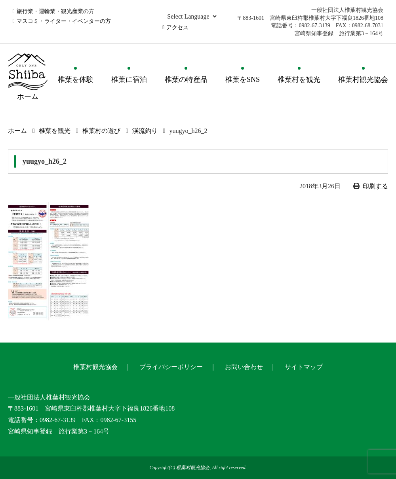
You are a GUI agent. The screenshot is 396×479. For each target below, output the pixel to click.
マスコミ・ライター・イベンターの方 (64, 21)
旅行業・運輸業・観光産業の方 (55, 11)
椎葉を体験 (75, 79)
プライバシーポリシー (171, 367)
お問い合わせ (244, 367)
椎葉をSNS (242, 79)
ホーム (17, 130)
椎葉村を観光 (299, 79)
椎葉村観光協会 (363, 79)
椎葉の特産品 (186, 79)
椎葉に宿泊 (129, 79)
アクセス (177, 27)
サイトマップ (304, 367)
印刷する (375, 186)
